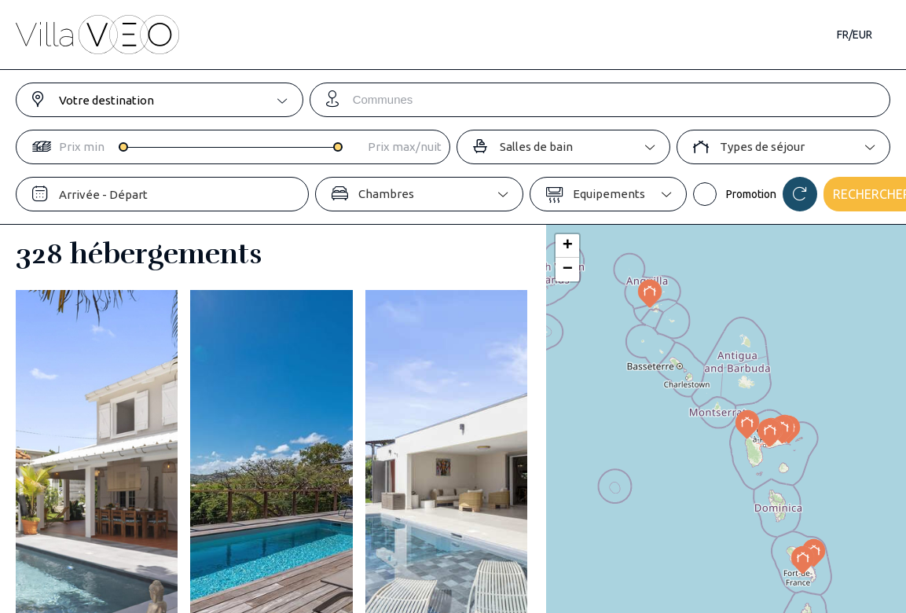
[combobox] (181, 99)
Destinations (363, 35)
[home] (97, 34)
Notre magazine (652, 35)
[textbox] (181, 99)
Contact (776, 35)
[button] (802, 560)
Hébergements (229, 35)
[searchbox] (621, 99)
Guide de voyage (503, 35)
